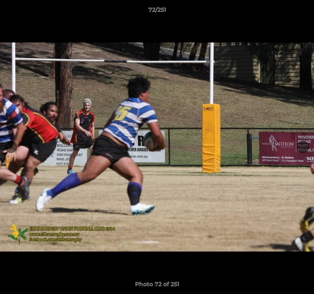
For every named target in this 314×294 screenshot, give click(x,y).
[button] (304, 12)
